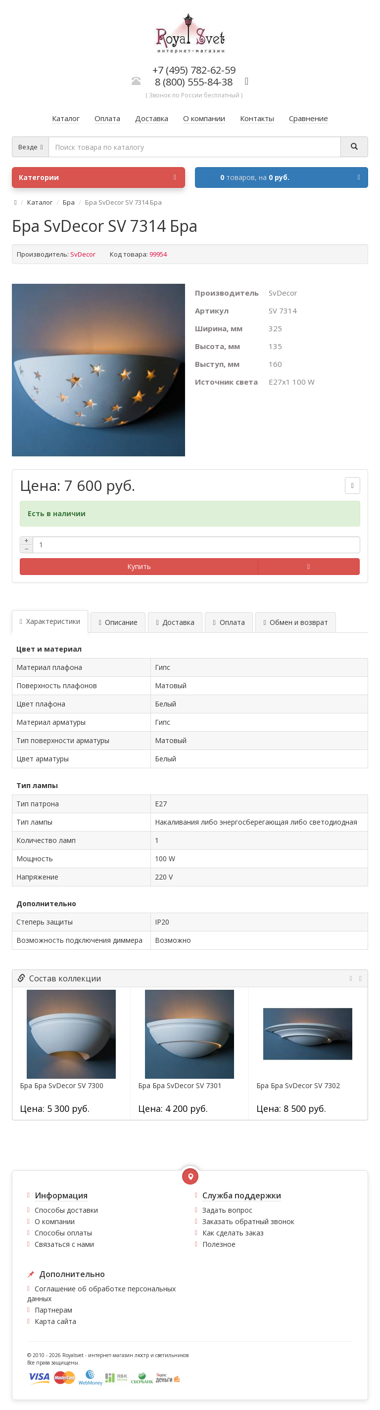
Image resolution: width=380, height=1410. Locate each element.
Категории (97, 177)
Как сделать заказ (233, 1232)
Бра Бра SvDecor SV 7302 (298, 1085)
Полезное (219, 1244)
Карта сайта (55, 1321)
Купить (139, 566)
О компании (55, 1221)
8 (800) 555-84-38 (194, 81)
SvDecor (82, 254)
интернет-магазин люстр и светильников (138, 1355)
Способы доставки (66, 1210)
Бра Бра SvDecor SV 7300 (61, 1085)
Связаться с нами (64, 1244)
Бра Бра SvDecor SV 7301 (180, 1085)
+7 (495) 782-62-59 (194, 70)
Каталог (39, 202)
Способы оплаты (63, 1232)
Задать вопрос (227, 1210)
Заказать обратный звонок (248, 1221)
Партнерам (53, 1310)
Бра (69, 202)
